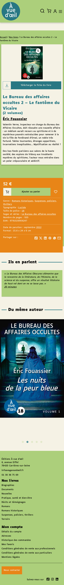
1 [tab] (23, 442)
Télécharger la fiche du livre (27, 85)
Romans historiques (22, 201)
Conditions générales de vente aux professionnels (28, 549)
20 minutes (10, 287)
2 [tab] (27, 442)
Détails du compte (11, 532)
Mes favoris (8, 544)
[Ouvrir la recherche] (42, 11)
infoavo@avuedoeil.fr (13, 470)
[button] (38, 50)
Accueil (3, 37)
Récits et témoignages (14, 502)
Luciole (22, 208)
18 (23, 211)
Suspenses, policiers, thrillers (17, 515)
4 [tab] (37, 442)
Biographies (8, 485)
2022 (38, 227)
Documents (8, 489)
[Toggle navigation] (59, 11)
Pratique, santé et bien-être (17, 498)
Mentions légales (11, 557)
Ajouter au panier (21, 192)
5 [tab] (41, 442)
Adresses (6, 536)
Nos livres (13, 37)
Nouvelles (7, 494)
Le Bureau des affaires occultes (39, 214)
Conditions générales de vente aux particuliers (27, 553)
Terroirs (6, 519)
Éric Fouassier (15, 119)
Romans (6, 506)
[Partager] (36, 238)
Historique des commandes (16, 540)
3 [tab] (32, 442)
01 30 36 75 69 (10, 475)
